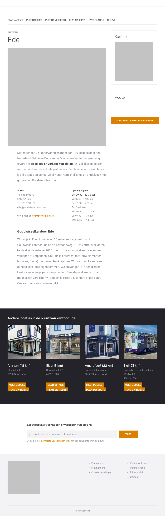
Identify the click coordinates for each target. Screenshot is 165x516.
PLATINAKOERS (34, 20)
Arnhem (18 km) (19, 365)
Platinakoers (98, 467)
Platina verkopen (139, 463)
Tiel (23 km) (132, 365)
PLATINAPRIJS (15, 20)
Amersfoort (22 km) (99, 365)
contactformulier (42, 215)
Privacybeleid (137, 472)
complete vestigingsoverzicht (57, 440)
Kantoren (13, 32)
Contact (134, 477)
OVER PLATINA (96, 20)
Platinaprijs (97, 463)
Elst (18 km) (54, 365)
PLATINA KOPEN (77, 20)
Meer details (17, 384)
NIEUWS (111, 20)
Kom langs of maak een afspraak (134, 120)
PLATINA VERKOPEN (55, 20)
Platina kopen (137, 467)
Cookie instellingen (101, 472)
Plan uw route (18, 389)
